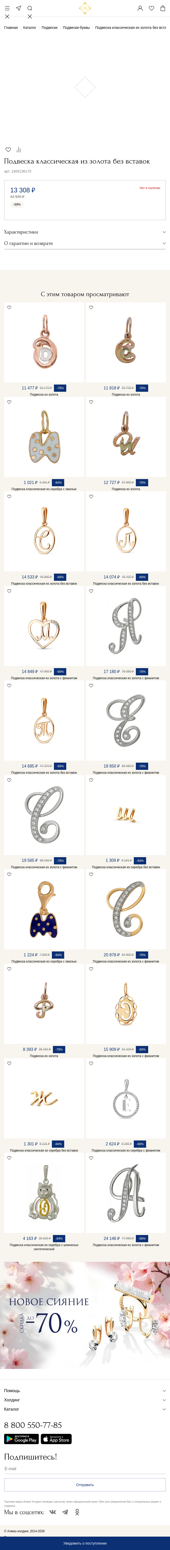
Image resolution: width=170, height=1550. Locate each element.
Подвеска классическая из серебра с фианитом (126, 1150)
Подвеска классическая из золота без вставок (44, 583)
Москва (18, 8)
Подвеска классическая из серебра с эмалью (44, 489)
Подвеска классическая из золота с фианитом (44, 678)
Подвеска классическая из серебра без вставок (126, 867)
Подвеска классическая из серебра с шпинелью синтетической (44, 1247)
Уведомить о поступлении (85, 1543)
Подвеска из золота (44, 394)
